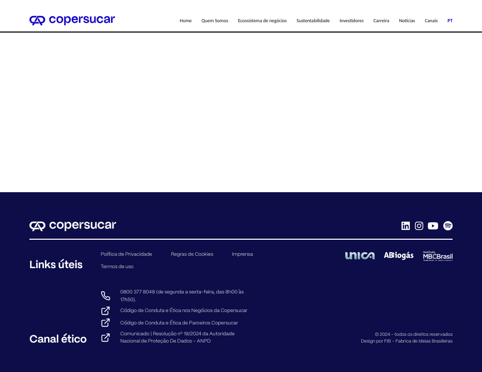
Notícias (407, 21)
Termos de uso (117, 266)
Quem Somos (215, 21)
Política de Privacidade (126, 254)
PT (450, 21)
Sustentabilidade (313, 21)
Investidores (352, 21)
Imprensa (242, 254)
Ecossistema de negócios (262, 21)
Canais (431, 21)
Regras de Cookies (192, 254)
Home (185, 21)
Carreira (382, 21)
